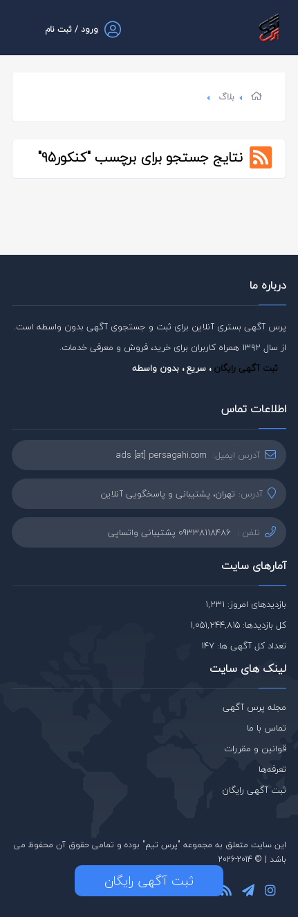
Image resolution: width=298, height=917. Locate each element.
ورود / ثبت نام (71, 29)
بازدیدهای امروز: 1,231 (245, 604)
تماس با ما (266, 727)
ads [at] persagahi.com (161, 455)
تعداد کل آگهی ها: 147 (243, 645)
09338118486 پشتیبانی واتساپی (169, 532)
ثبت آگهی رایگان (246, 368)
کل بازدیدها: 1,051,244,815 (238, 625)
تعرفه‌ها (272, 769)
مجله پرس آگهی (254, 707)
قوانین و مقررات (255, 748)
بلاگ (226, 97)
